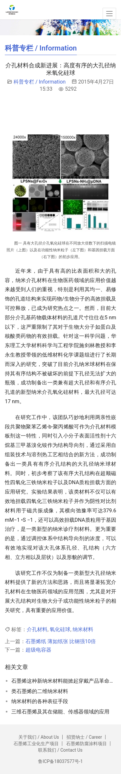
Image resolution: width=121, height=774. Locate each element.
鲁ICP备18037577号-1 (60, 761)
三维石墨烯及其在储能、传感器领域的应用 (60, 712)
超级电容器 (38, 650)
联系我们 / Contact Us (60, 750)
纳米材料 (83, 629)
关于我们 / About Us (38, 737)
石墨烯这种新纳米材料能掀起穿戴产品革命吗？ (63, 681)
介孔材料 (37, 629)
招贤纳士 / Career (84, 737)
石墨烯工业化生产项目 (36, 743)
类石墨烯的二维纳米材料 (39, 691)
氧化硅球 (60, 629)
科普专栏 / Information (40, 82)
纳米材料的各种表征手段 (39, 701)
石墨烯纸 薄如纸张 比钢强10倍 (60, 641)
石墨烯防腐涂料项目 (86, 743)
